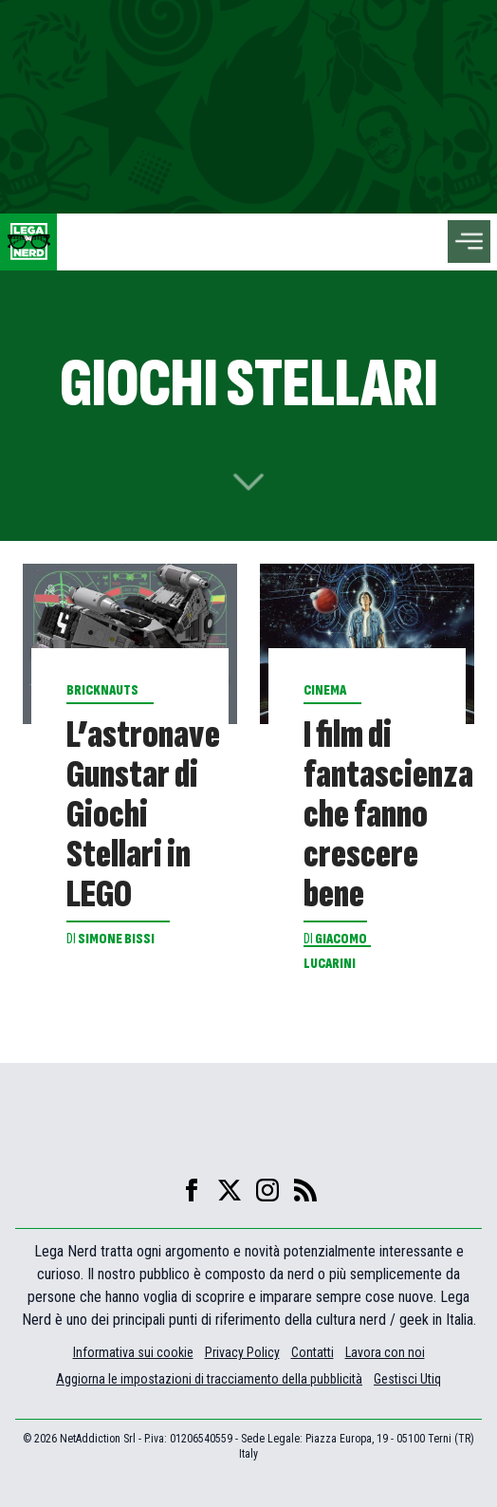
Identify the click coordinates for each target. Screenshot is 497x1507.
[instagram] (267, 1190)
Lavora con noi (385, 1352)
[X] (229, 1190)
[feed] (305, 1190)
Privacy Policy (242, 1352)
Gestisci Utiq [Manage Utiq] (407, 1378)
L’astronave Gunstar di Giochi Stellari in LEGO (143, 815)
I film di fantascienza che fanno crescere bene (388, 815)
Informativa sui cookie (133, 1352)
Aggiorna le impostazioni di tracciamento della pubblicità (209, 1378)
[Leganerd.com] (28, 242)
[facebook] (191, 1190)
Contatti (312, 1352)
